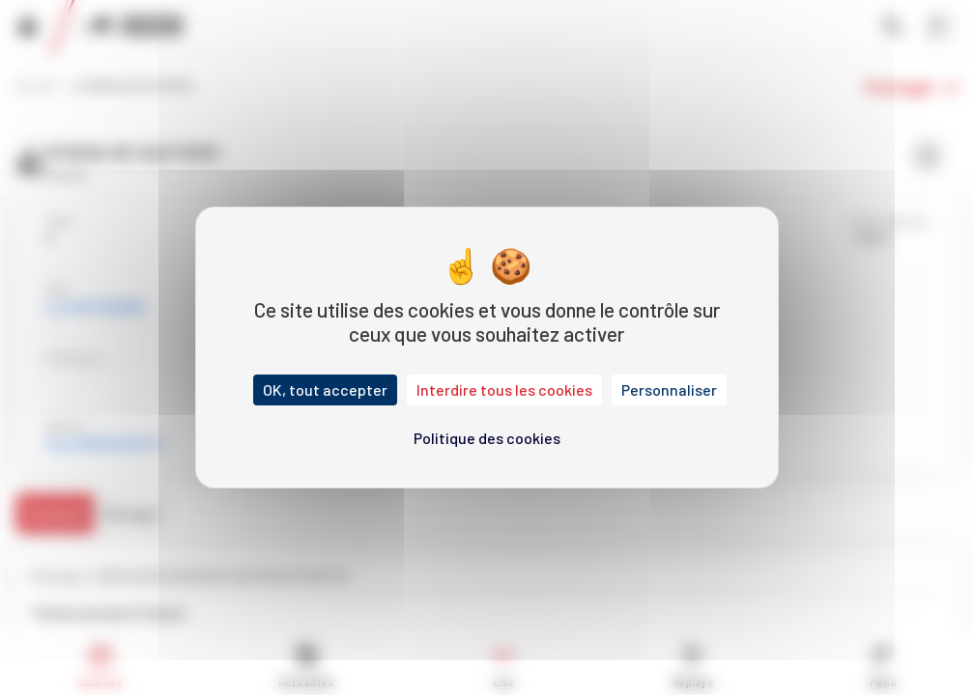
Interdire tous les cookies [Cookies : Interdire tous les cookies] (504, 389)
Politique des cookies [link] (487, 438)
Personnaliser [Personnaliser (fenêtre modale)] (669, 389)
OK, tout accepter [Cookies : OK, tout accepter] (325, 389)
